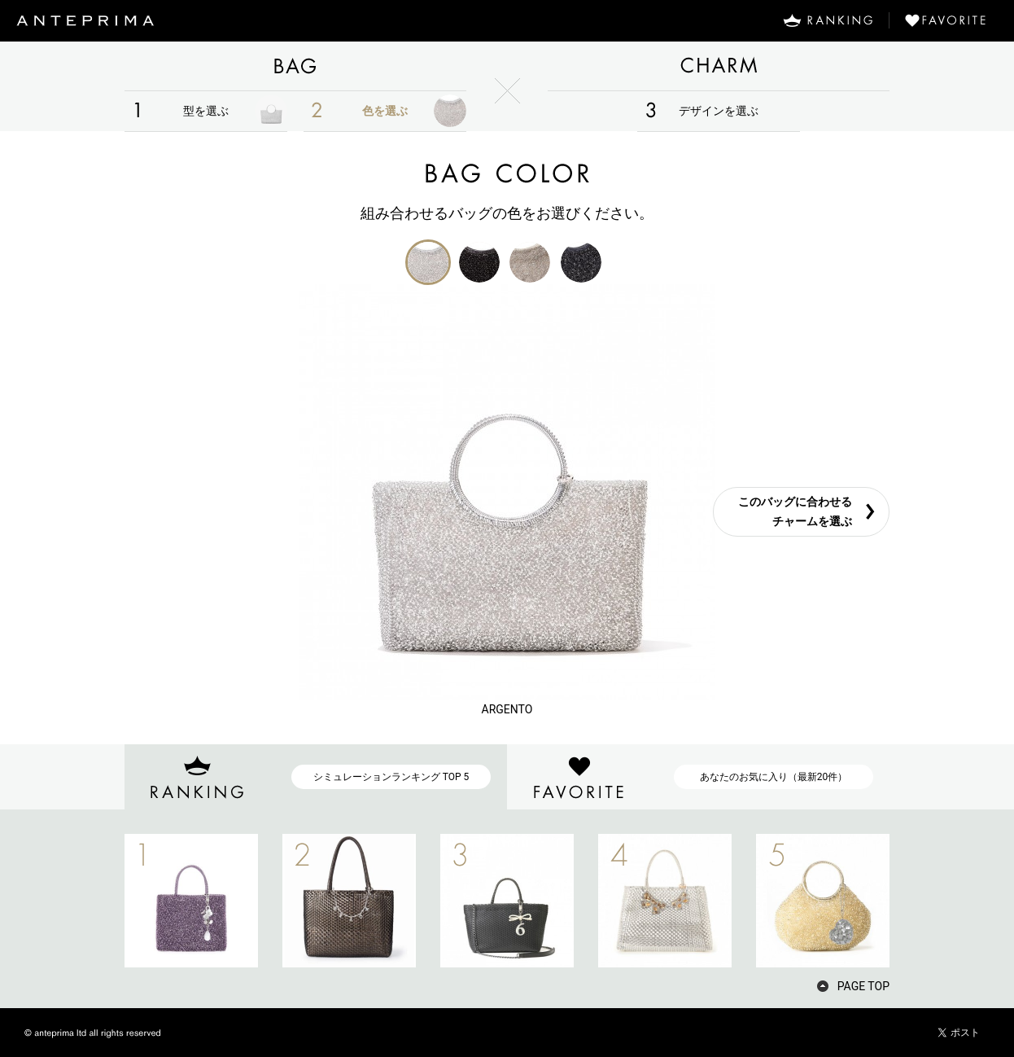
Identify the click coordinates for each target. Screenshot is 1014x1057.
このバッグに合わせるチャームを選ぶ (795, 511)
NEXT (917, 900)
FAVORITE (951, 20)
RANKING (828, 20)
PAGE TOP (863, 986)
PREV (96, 900)
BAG (295, 66)
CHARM (718, 66)
